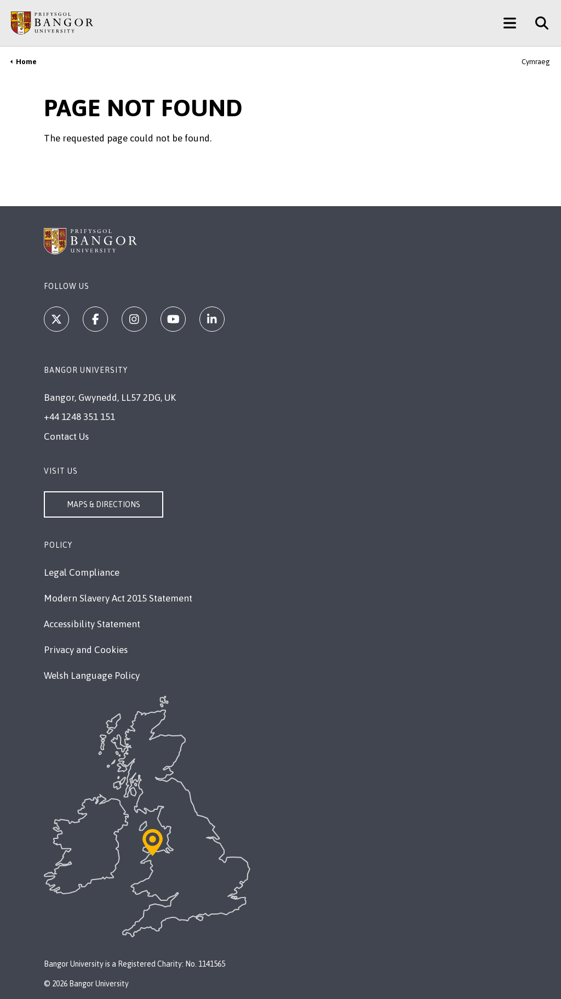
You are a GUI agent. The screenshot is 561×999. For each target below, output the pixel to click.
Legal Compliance (81, 572)
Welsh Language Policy (92, 675)
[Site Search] (537, 23)
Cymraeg (536, 61)
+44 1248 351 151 (79, 416)
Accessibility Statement (92, 623)
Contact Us (66, 436)
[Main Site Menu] (510, 23)
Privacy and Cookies (86, 649)
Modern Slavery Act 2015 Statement (118, 598)
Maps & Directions (103, 504)
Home (26, 62)
